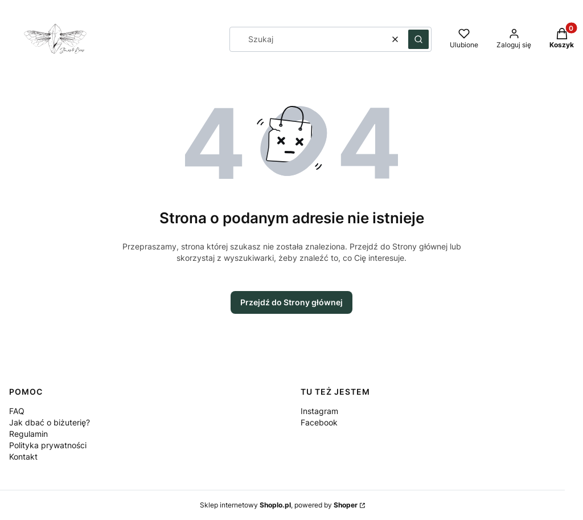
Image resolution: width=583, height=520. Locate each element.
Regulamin (28, 434)
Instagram (319, 411)
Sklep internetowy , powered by (279, 505)
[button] (418, 39)
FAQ (16, 411)
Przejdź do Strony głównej (291, 302)
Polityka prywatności (48, 445)
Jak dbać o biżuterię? (49, 422)
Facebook (319, 422)
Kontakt (23, 456)
